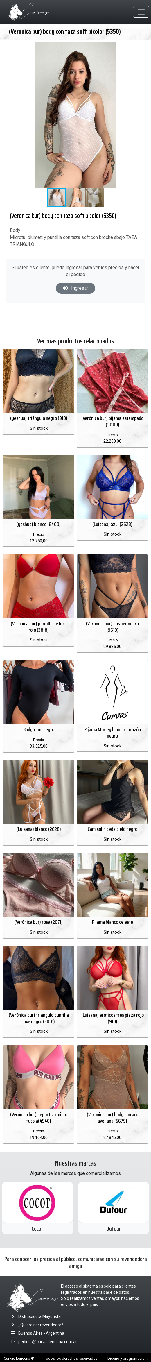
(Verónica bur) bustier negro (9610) (112, 627)
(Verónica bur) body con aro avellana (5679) (112, 1117)
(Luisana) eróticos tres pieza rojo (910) (112, 1018)
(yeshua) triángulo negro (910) (38, 418)
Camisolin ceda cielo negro (112, 829)
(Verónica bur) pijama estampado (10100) (112, 421)
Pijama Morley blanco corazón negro (112, 732)
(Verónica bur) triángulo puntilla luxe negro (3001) (39, 1018)
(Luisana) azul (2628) (112, 524)
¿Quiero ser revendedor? (36, 1324)
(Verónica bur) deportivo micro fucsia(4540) (38, 1117)
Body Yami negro (38, 729)
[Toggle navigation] (141, 12)
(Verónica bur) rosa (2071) (39, 922)
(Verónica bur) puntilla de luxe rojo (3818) (39, 627)
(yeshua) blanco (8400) (39, 524)
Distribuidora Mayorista (35, 1316)
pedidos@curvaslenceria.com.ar (47, 1341)
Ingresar (75, 288)
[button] (143, 47)
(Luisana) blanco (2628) (39, 829)
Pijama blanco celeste (112, 922)
